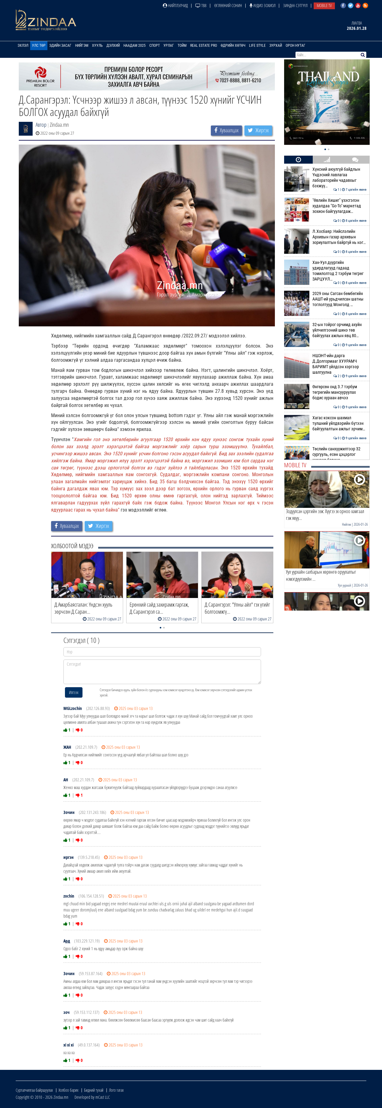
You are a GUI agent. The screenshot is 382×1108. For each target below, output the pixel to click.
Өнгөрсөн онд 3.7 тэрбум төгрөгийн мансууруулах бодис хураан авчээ (325, 392)
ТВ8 (201, 5)
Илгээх (73, 692)
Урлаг (168, 45)
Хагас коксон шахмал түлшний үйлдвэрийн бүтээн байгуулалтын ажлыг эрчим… (325, 423)
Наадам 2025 (134, 45)
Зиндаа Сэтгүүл (295, 5)
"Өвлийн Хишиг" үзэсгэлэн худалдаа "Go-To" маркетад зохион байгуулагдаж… (325, 205)
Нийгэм (81, 45)
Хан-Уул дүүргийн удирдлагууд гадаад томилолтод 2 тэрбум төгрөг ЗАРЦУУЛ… (325, 271)
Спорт (154, 45)
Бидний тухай (93, 1090)
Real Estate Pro (203, 45)
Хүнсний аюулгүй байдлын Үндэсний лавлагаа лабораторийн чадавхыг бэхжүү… (325, 177)
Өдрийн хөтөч (233, 45)
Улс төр (39, 45)
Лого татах (116, 1090)
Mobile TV (324, 5)
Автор (41, 124)
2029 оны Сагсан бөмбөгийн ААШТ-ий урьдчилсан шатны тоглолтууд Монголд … (325, 299)
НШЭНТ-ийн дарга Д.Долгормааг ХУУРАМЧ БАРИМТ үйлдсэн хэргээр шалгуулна (325, 364)
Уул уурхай (344, 585)
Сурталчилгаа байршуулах (34, 1090)
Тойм (182, 45)
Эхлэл (23, 45)
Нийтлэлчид (175, 5)
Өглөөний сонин (228, 5)
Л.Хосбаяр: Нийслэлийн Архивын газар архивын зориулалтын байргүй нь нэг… (325, 237)
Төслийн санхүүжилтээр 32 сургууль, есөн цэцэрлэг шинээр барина (325, 454)
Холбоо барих (68, 1090)
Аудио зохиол (262, 5)
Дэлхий (113, 45)
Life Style (257, 45)
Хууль (97, 45)
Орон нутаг (295, 45)
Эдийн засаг (60, 45)
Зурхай (275, 45)
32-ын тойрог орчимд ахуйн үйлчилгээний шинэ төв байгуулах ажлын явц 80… (325, 330)
